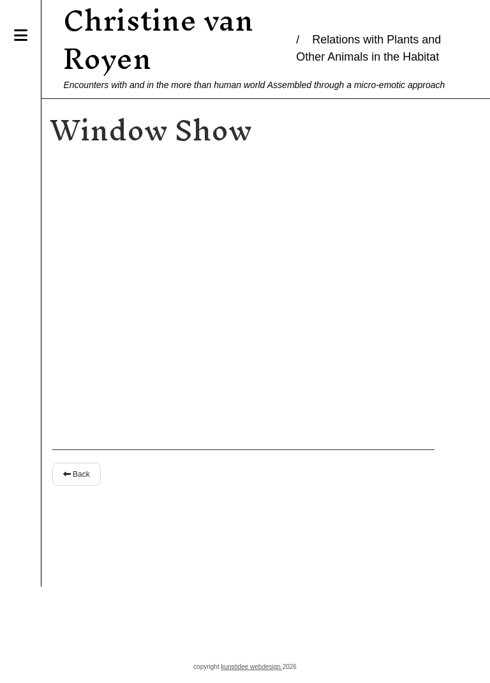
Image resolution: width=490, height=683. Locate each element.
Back (69, 474)
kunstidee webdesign (251, 666)
